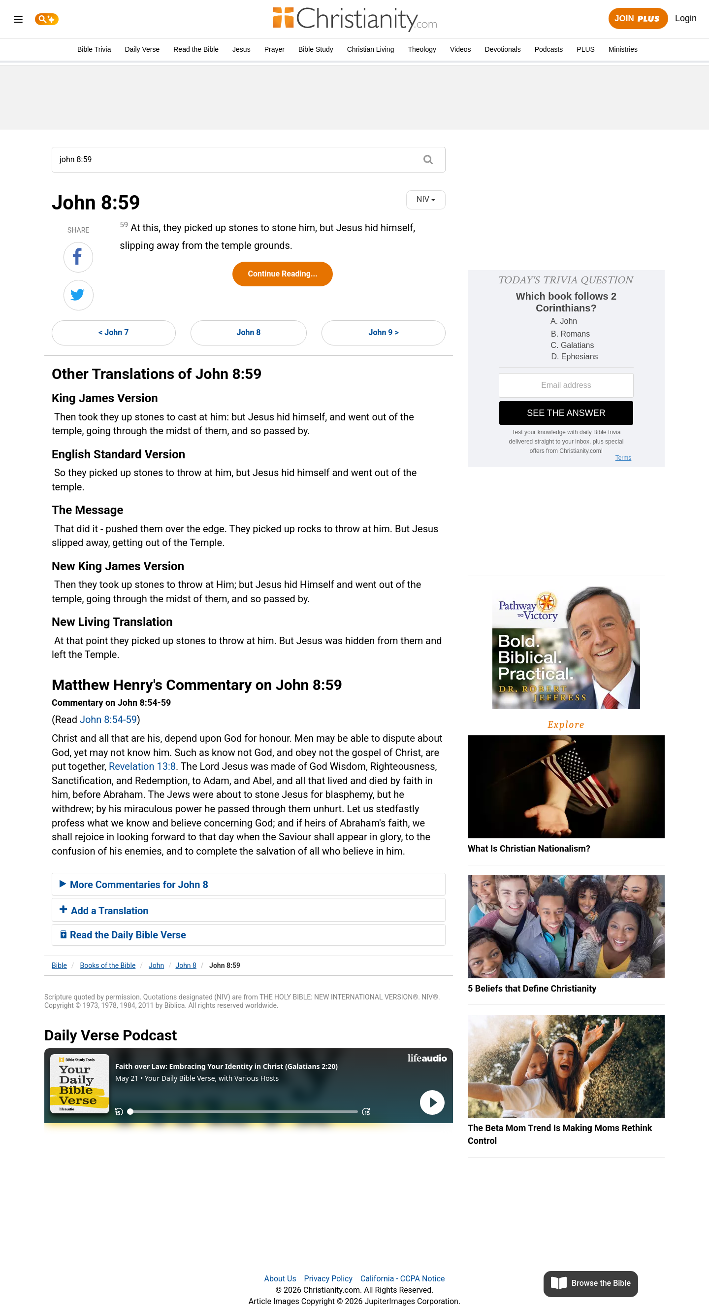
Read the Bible (196, 49)
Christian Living (370, 49)
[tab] (248, 884)
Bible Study (315, 49)
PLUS (586, 49)
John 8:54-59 (108, 719)
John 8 (248, 332)
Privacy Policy (328, 1278)
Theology (422, 49)
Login (686, 18)
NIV (426, 199)
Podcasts (549, 49)
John (156, 965)
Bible (59, 965)
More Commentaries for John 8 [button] (134, 885)
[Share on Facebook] (78, 257)
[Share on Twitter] (79, 295)
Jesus (241, 49)
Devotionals (503, 49)
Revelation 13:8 (142, 766)
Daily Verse (142, 49)
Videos (460, 49)
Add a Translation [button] (104, 911)
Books (108, 965)
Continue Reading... (282, 273)
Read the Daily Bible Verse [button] (123, 935)
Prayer (274, 49)
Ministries (623, 49)
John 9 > (383, 332)
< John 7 (113, 332)
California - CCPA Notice (402, 1278)
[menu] (18, 21)
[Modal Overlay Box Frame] (566, 368)
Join (638, 19)
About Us (280, 1278)
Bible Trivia (94, 49)
